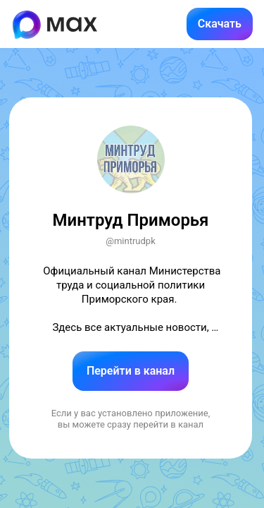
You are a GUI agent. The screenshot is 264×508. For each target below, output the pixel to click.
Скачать (219, 23)
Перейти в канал (131, 370)
